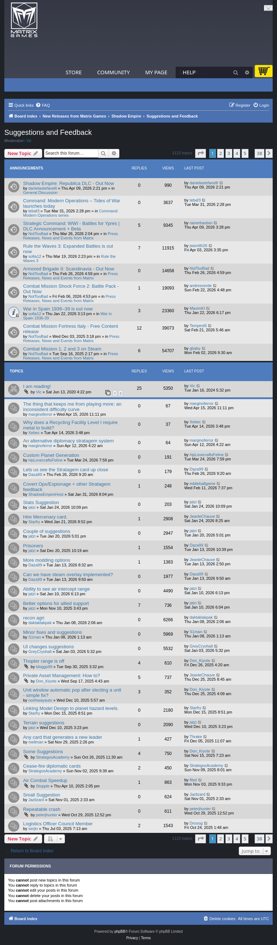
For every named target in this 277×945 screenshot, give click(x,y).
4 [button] (237, 153)
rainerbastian (201, 223)
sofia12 (34, 256)
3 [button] (229, 153)
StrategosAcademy (53, 757)
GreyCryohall (40, 651)
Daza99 (35, 474)
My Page (156, 72)
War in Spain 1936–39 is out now (58, 309)
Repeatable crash (41, 809)
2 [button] (220, 153)
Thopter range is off (43, 661)
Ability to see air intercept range (56, 589)
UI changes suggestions (48, 646)
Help (189, 72)
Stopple (42, 786)
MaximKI (197, 308)
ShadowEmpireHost (45, 494)
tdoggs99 (44, 666)
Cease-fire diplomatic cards (52, 766)
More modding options (46, 560)
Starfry (34, 522)
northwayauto (40, 700)
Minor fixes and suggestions (52, 632)
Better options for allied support (56, 603)
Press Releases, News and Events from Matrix (70, 235)
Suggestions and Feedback (48, 132)
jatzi (32, 507)
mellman (36, 742)
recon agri (33, 618)
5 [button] (245, 153)
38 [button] (259, 153)
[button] (200, 153)
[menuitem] (42, 105)
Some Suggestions (43, 751)
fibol (193, 780)
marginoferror (40, 414)
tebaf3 (34, 211)
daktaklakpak (40, 623)
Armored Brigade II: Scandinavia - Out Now (68, 268)
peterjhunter (46, 815)
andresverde (201, 285)
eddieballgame (203, 483)
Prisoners (33, 545)
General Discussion (40, 192)
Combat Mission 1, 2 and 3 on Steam (62, 349)
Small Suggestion (41, 795)
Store (74, 72)
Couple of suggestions (46, 531)
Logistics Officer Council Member (58, 823)
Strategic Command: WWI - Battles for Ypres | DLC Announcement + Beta (71, 226)
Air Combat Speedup (45, 780)
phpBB (119, 931)
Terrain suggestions (43, 722)
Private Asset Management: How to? (61, 675)
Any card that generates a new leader (62, 737)
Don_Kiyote (200, 660)
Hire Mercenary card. (45, 517)
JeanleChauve (202, 516)
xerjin (33, 828)
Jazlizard (36, 800)
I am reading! (37, 386)
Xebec (34, 432)
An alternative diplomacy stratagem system (68, 440)
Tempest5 (198, 325)
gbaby (195, 348)
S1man (34, 637)
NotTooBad (38, 233)
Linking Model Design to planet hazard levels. (71, 708)
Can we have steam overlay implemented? (68, 574)
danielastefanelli (42, 188)
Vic (29, 140)
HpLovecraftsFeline (45, 460)
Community (113, 72)
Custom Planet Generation (51, 455)
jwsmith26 (198, 245)
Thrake (196, 736)
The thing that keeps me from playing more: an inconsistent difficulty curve (72, 406)
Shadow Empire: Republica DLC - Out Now (68, 183)
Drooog (196, 823)
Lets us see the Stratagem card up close (65, 469)
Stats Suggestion (41, 502)
